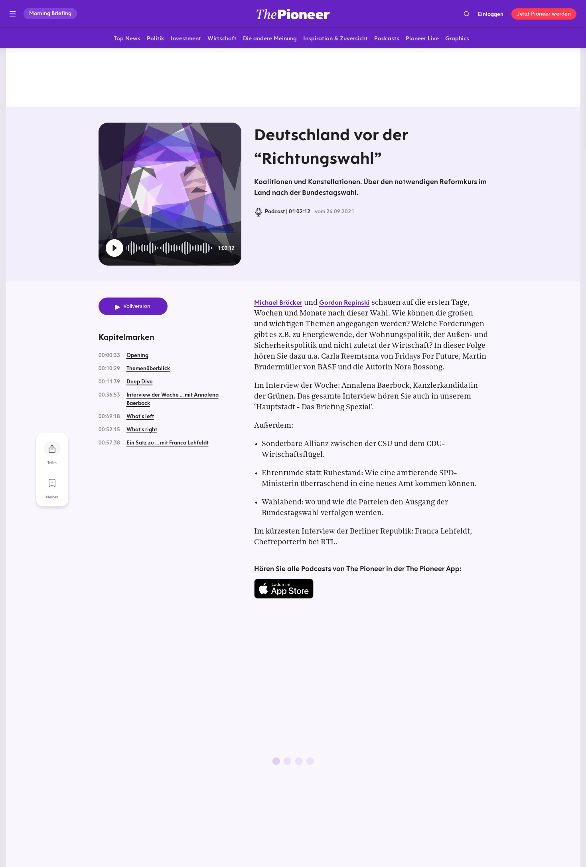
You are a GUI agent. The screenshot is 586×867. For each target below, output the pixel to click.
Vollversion (136, 307)
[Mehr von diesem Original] (293, 78)
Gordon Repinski (344, 304)
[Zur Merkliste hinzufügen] (52, 483)
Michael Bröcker (278, 304)
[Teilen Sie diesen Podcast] (52, 449)
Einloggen (490, 14)
